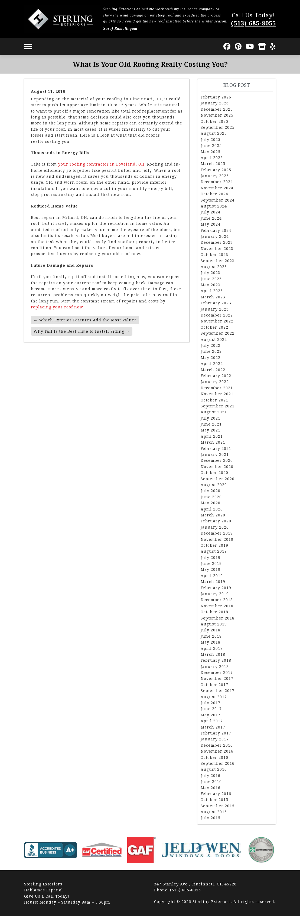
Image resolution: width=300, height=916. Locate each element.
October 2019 (214, 545)
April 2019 (212, 575)
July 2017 (210, 702)
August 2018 (214, 624)
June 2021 (211, 424)
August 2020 (214, 484)
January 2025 (215, 175)
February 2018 (216, 660)
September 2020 (217, 478)
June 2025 (211, 145)
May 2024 (210, 224)
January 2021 (215, 454)
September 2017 (217, 690)
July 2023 (210, 272)
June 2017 (211, 708)
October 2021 (214, 400)
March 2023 (213, 296)
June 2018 (211, 636)
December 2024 (217, 181)
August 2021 (214, 411)
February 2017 (216, 733)
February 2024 (216, 230)
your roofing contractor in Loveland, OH (101, 164)
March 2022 (213, 369)
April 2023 (212, 290)
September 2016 (217, 763)
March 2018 (213, 654)
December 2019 (217, 533)
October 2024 (214, 193)
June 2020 (211, 496)
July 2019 (210, 557)
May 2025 (210, 151)
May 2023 (210, 284)
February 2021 (216, 448)
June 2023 (211, 278)
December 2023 (217, 242)
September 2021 (217, 405)
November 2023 (217, 248)
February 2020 (216, 520)
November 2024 (217, 187)
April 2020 (212, 509)
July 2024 (210, 212)
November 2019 (217, 539)
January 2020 (215, 527)
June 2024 (211, 218)
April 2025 (212, 157)
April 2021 (212, 436)
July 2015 (210, 817)
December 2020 (217, 460)
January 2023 (215, 309)
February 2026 (216, 97)
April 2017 (212, 720)
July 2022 (210, 345)
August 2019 (214, 551)
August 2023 (214, 266)
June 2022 (211, 351)
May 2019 (210, 569)
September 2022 (217, 333)
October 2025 (214, 121)
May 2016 (210, 787)
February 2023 (216, 302)
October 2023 (214, 254)
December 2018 (217, 599)
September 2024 (217, 200)
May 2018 (210, 642)
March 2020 (213, 515)
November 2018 (217, 605)
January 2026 (215, 103)
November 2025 (217, 115)
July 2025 (210, 139)
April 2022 (212, 363)
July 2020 (210, 490)
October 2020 (214, 472)
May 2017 (210, 714)
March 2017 (213, 727)
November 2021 (217, 393)
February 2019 (216, 587)
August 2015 (214, 811)
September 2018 (217, 618)
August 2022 (214, 339)
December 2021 (217, 387)
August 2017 (214, 696)
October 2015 (214, 799)
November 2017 (217, 678)
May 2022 (210, 357)
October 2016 (214, 757)
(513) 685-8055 (253, 23)
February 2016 (216, 793)
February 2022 (216, 375)
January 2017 (215, 739)
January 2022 (215, 381)
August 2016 (214, 769)
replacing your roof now (57, 306)
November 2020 (217, 466)
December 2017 (217, 672)
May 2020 (210, 502)
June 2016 (211, 781)
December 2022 (217, 315)
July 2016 (210, 775)
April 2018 (212, 648)
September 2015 (217, 805)
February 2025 (216, 169)
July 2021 (210, 418)
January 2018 (215, 666)
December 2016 (217, 745)
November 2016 (217, 751)
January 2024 (215, 236)
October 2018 (214, 611)
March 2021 (213, 442)
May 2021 (210, 430)
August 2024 (214, 206)
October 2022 (214, 327)
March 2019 (213, 581)
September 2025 (217, 127)
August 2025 (214, 133)
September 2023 (217, 260)
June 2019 (211, 563)
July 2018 (210, 629)
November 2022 (217, 321)
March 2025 (213, 163)
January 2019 (215, 593)
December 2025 (217, 109)
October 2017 (214, 684)
